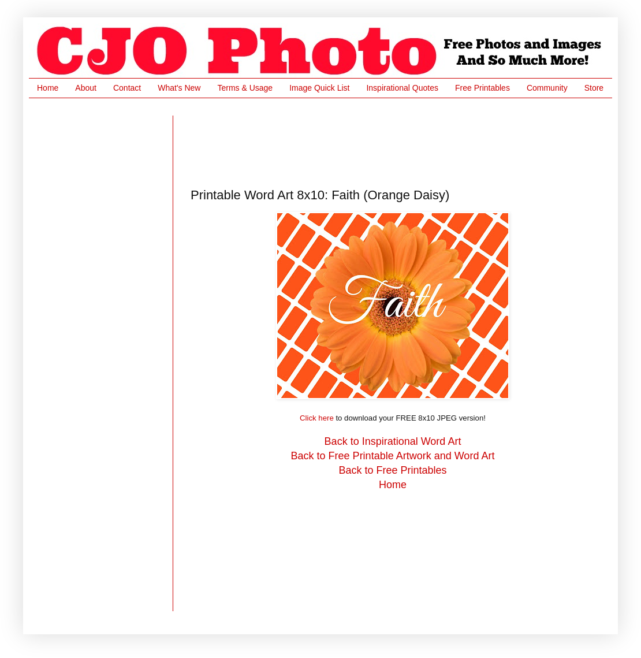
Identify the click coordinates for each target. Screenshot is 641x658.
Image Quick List (319, 87)
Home (47, 87)
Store (593, 87)
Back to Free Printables (392, 470)
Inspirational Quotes (402, 87)
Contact (127, 87)
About (85, 87)
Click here (317, 418)
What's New (179, 87)
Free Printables (482, 87)
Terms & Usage (245, 87)
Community (547, 87)
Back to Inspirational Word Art (393, 441)
